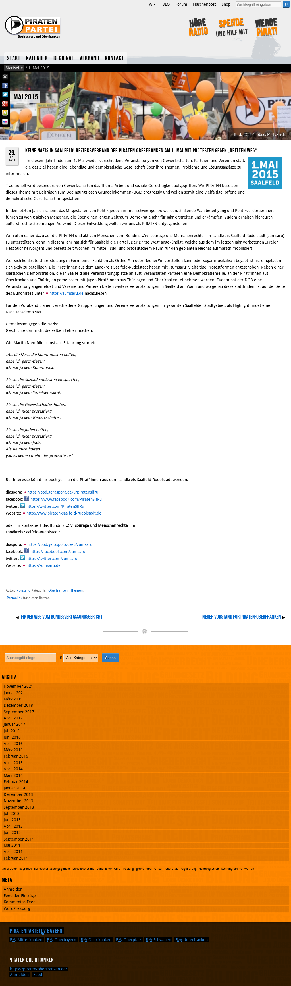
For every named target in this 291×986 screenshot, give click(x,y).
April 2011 (13, 851)
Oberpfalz (128, 939)
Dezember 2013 (18, 794)
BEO (166, 4)
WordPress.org (17, 908)
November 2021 (18, 686)
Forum (181, 4)
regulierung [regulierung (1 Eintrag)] (189, 869)
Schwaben (158, 939)
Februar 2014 (16, 781)
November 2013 (18, 800)
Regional (63, 58)
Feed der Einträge (20, 895)
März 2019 (13, 699)
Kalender (37, 58)
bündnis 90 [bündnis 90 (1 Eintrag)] (104, 869)
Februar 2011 (16, 858)
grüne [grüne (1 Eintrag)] (140, 869)
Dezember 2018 (18, 705)
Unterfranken (192, 939)
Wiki (153, 4)
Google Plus (5, 103)
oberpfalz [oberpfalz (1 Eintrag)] (171, 869)
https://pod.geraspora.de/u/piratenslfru (62, 492)
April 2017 (13, 718)
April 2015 (13, 762)
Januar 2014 (14, 788)
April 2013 (13, 826)
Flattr (5, 112)
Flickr (5, 121)
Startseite (14, 68)
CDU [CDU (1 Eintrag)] (117, 869)
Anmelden (13, 889)
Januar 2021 (14, 692)
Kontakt (114, 58)
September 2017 (19, 712)
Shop (226, 4)
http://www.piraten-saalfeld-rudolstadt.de (63, 513)
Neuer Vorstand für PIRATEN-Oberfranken (241, 616)
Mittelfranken (26, 939)
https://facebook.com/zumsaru (57, 551)
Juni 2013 (12, 819)
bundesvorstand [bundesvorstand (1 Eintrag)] (83, 869)
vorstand (23, 590)
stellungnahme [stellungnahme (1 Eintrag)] (231, 869)
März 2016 (13, 750)
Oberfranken (58, 590)
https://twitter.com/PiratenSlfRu (55, 506)
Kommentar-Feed (20, 902)
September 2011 (19, 839)
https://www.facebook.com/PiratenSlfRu (66, 499)
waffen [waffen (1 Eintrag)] (249, 869)
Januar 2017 (14, 724)
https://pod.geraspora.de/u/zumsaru (59, 544)
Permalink (14, 598)
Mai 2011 (12, 845)
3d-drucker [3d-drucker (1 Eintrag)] (9, 869)
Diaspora (5, 76)
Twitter (5, 94)
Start (13, 58)
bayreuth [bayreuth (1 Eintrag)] (25, 869)
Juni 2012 (12, 832)
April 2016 (13, 743)
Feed (37, 974)
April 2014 (13, 769)
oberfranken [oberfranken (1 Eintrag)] (154, 869)
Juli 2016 (12, 731)
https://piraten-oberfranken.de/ (38, 969)
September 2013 (19, 807)
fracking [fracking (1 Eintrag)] (128, 869)
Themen (76, 590)
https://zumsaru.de (66, 293)
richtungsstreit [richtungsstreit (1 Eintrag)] (209, 869)
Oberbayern (61, 939)
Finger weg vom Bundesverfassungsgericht (62, 616)
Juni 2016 (12, 737)
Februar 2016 (16, 756)
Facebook (5, 85)
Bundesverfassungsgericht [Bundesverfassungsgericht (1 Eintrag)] (52, 869)
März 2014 (13, 775)
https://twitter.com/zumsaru (51, 558)
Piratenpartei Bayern (36, 930)
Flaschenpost (204, 4)
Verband (89, 58)
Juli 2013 (12, 813)
